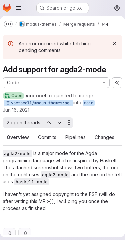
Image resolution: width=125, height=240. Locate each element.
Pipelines (75, 137)
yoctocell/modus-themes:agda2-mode (39, 103)
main (88, 103)
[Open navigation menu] (18, 8)
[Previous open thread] (48, 122)
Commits (47, 137)
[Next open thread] (59, 122)
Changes (104, 137)
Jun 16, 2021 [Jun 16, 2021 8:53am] (16, 110)
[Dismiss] (114, 44)
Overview (18, 137)
